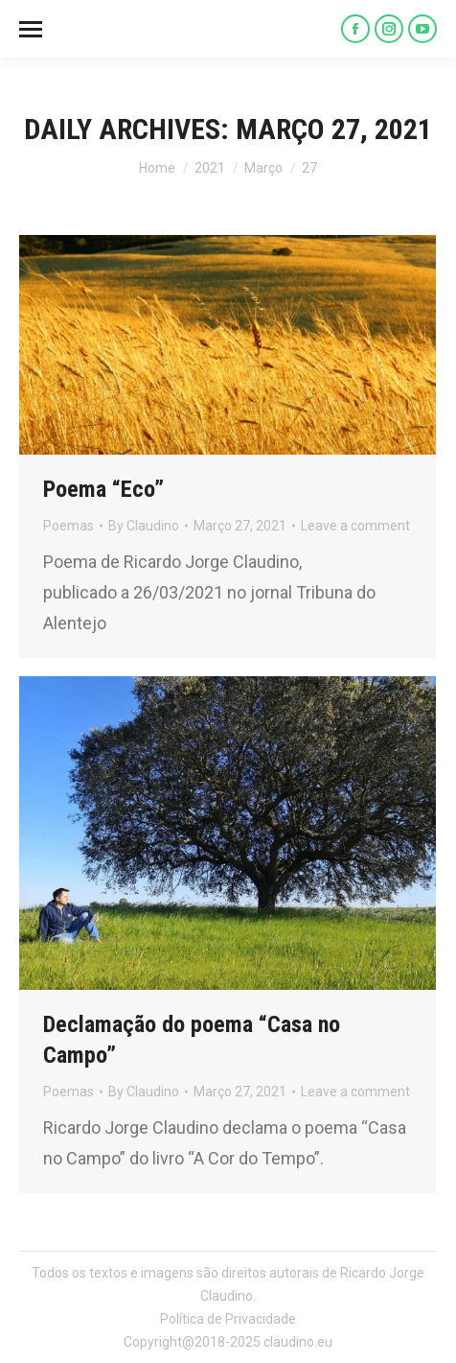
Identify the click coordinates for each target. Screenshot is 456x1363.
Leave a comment (355, 525)
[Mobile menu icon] (30, 29)
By (143, 525)
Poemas (68, 525)
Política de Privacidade (228, 1319)
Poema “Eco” (103, 489)
